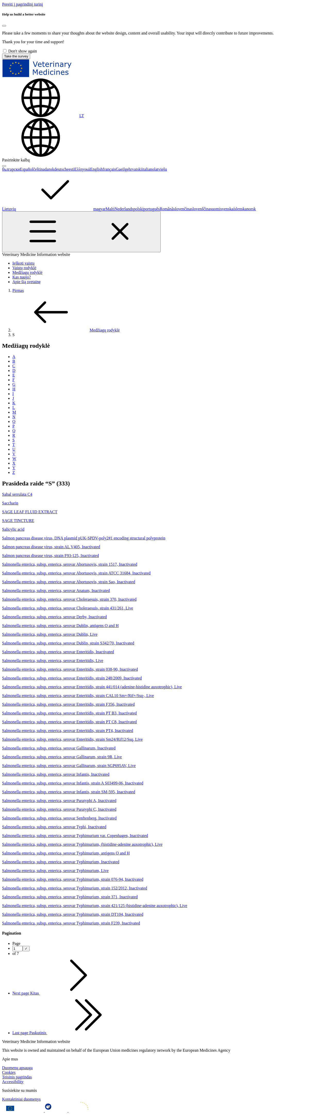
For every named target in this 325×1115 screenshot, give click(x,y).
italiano (148, 169)
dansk (49, 169)
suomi (215, 209)
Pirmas (18, 290)
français (109, 169)
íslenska (240, 209)
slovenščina (200, 209)
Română (166, 209)
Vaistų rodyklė (24, 268)
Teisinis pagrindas (17, 1077)
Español (26, 169)
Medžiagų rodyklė (27, 272)
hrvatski (135, 169)
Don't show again (20, 51)
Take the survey (16, 56)
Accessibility (13, 1081)
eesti (70, 169)
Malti (110, 209)
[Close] (4, 26)
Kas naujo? (21, 277)
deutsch (60, 169)
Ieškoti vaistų (23, 263)
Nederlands (124, 209)
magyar (99, 209)
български (11, 169)
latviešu (160, 169)
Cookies (8, 1072)
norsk (251, 209)
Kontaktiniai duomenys (21, 1099)
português (151, 209)
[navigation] (22, 4)
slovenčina (182, 209)
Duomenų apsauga (17, 1068)
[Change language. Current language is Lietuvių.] (43, 116)
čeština (39, 169)
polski (138, 209)
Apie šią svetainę (26, 282)
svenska (227, 209)
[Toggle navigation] (81, 231)
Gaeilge (122, 169)
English (96, 169)
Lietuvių (47, 209)
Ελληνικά (82, 169)
